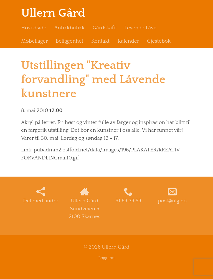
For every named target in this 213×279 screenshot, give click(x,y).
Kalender (128, 41)
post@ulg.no (172, 195)
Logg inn (106, 257)
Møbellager (34, 41)
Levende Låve (140, 28)
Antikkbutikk (69, 28)
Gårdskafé (104, 28)
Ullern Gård (53, 13)
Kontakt (100, 41)
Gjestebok (159, 41)
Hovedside (33, 28)
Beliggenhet (69, 41)
